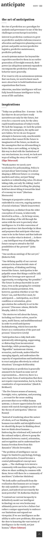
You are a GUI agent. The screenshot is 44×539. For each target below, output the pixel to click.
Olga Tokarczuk (9, 160)
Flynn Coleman (18, 527)
